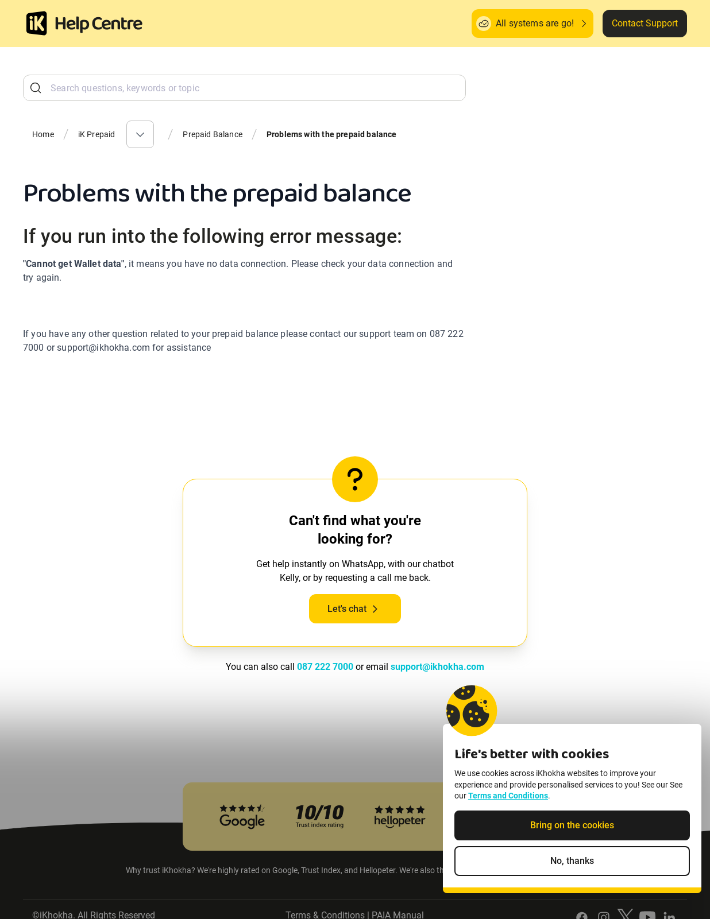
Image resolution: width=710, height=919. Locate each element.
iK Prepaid (96, 134)
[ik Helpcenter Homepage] (98, 24)
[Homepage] (37, 23)
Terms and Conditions (508, 796)
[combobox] (244, 88)
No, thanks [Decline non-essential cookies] (572, 861)
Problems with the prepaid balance (332, 134)
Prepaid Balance (212, 134)
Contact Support (645, 23)
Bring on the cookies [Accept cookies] (572, 825)
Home (43, 134)
